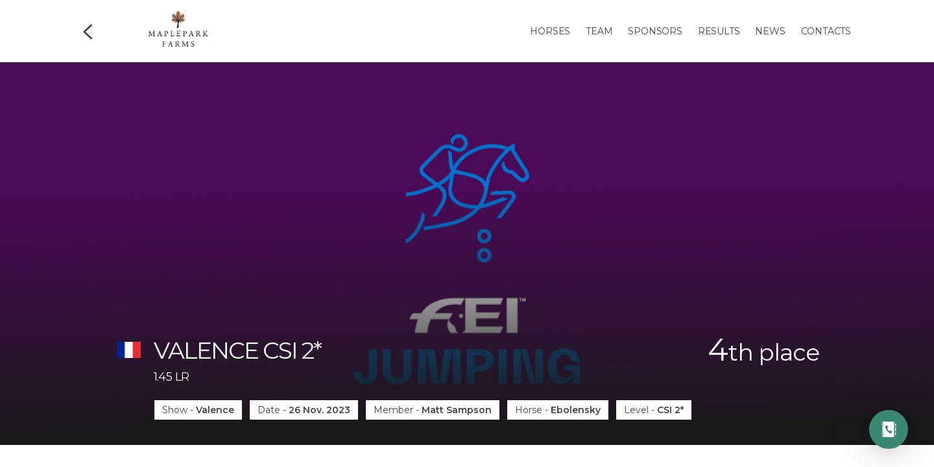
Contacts (826, 31)
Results (719, 31)
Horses (550, 31)
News (770, 31)
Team (599, 31)
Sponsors (655, 31)
